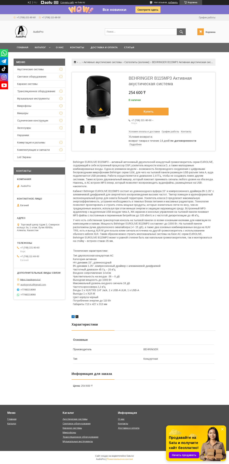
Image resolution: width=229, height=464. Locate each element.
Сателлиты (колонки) (136, 62)
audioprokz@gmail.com (33, 284)
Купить (149, 111)
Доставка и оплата (104, 47)
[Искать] (181, 31)
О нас (60, 47)
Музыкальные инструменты (33, 98)
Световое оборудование (31, 76)
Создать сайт (67, 2)
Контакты (77, 47)
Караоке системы (27, 84)
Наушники (23, 135)
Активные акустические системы (103, 62)
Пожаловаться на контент (120, 459)
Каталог (40, 47)
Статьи (129, 47)
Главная (22, 47)
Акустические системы (30, 69)
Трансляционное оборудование (36, 91)
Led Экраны (24, 157)
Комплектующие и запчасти (33, 149)
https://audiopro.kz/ (30, 279)
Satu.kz (130, 456)
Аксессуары (24, 127)
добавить (173, 2)
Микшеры (22, 113)
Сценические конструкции (32, 120)
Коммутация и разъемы (31, 142)
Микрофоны (24, 105)
